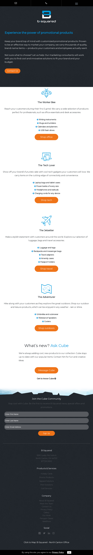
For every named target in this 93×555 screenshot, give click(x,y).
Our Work (46, 515)
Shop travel (46, 268)
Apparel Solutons (46, 481)
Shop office (46, 137)
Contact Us (12, 71)
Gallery (46, 512)
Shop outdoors (46, 328)
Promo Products (46, 477)
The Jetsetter (46, 230)
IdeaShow (46, 521)
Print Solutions (46, 485)
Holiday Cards (46, 474)
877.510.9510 (46, 461)
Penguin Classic (46, 518)
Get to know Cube (46, 378)
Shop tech (46, 200)
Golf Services (46, 488)
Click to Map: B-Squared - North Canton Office (46, 542)
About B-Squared (46, 501)
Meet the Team (46, 504)
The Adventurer (46, 297)
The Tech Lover (46, 165)
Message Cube (46, 370)
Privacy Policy (46, 509)
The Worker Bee (46, 102)
